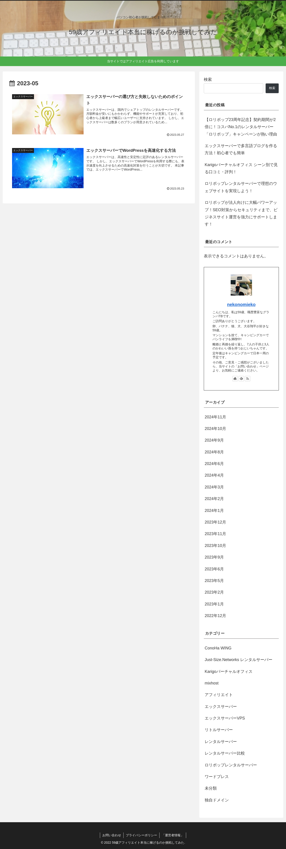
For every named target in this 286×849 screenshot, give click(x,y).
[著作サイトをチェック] (235, 378)
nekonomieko (241, 304)
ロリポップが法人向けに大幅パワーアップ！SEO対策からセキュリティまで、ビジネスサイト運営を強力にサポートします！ (241, 213)
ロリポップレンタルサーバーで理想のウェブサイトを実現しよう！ (241, 187)
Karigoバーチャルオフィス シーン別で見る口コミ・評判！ (241, 168)
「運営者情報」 (173, 835)
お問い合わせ (111, 835)
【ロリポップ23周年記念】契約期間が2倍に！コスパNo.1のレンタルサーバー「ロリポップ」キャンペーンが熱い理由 (241, 126)
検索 (208, 79)
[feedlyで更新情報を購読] (241, 378)
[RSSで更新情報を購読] (247, 378)
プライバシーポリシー (141, 835)
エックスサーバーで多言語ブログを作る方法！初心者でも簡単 (241, 149)
